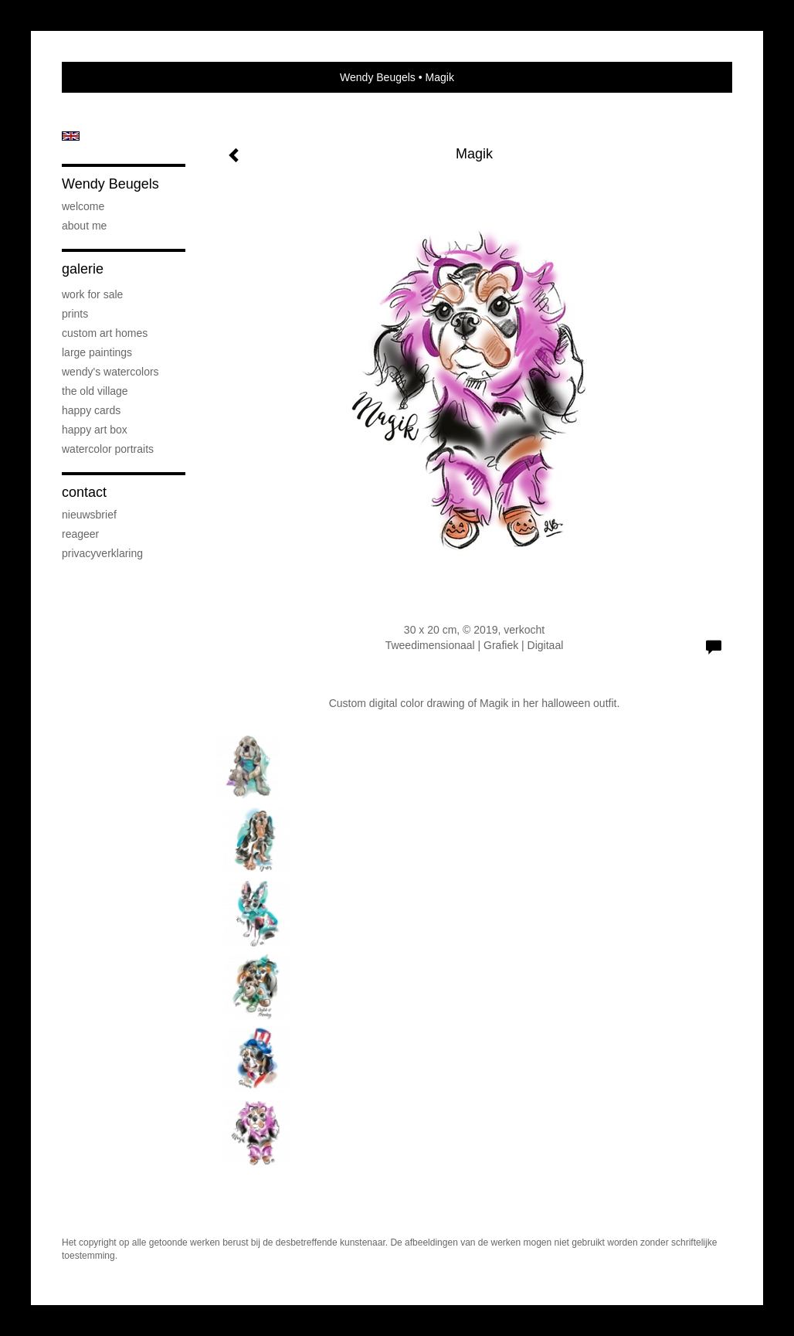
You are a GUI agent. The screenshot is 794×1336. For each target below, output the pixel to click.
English (71, 136)
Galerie (82, 269)
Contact (84, 492)
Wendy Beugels (378, 77)
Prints (75, 314)
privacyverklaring (102, 553)
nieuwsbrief (89, 514)
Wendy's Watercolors (110, 371)
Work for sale (92, 294)
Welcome (83, 206)
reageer (80, 534)
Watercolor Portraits (108, 449)
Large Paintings (97, 352)
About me (84, 225)
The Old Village (95, 391)
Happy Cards (91, 410)
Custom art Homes (105, 333)
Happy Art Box (94, 429)
